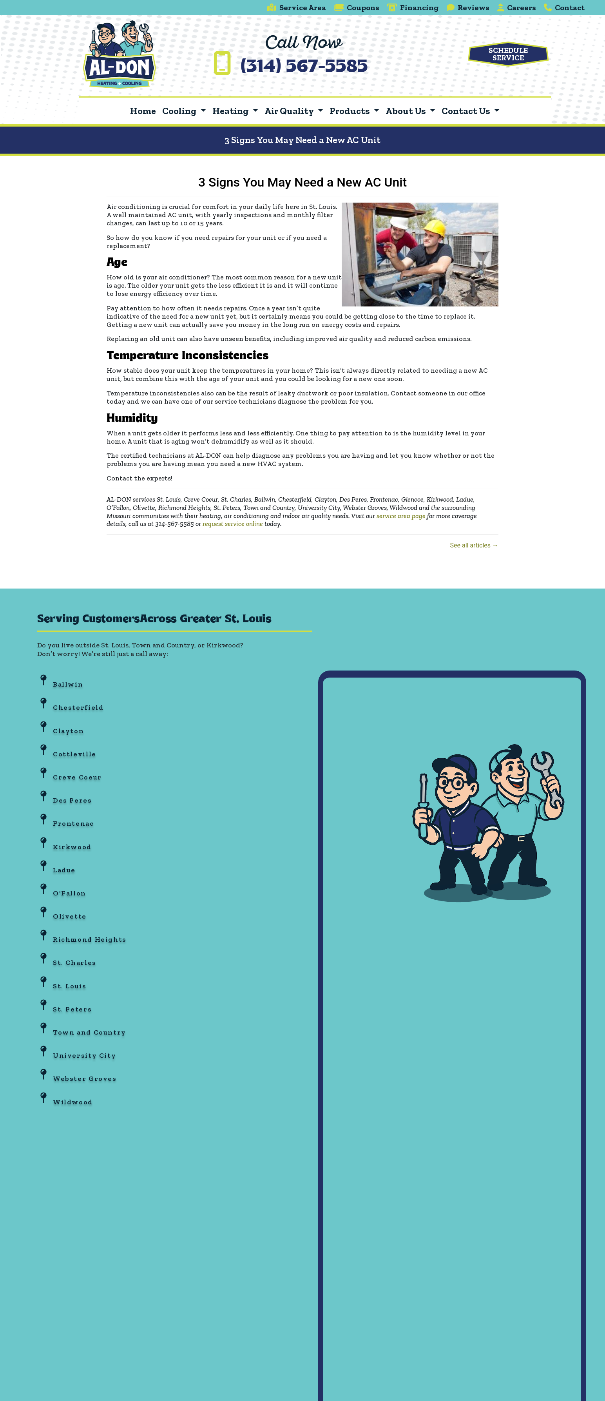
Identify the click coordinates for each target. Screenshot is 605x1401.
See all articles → (474, 545)
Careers (516, 7)
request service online (233, 523)
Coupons (356, 7)
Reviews (468, 7)
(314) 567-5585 (304, 67)
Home (143, 110)
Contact (564, 7)
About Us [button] (406, 110)
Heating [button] (231, 110)
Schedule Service (508, 54)
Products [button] (350, 110)
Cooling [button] (180, 110)
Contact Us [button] (467, 110)
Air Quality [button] (289, 110)
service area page (401, 516)
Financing (413, 7)
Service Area (296, 7)
